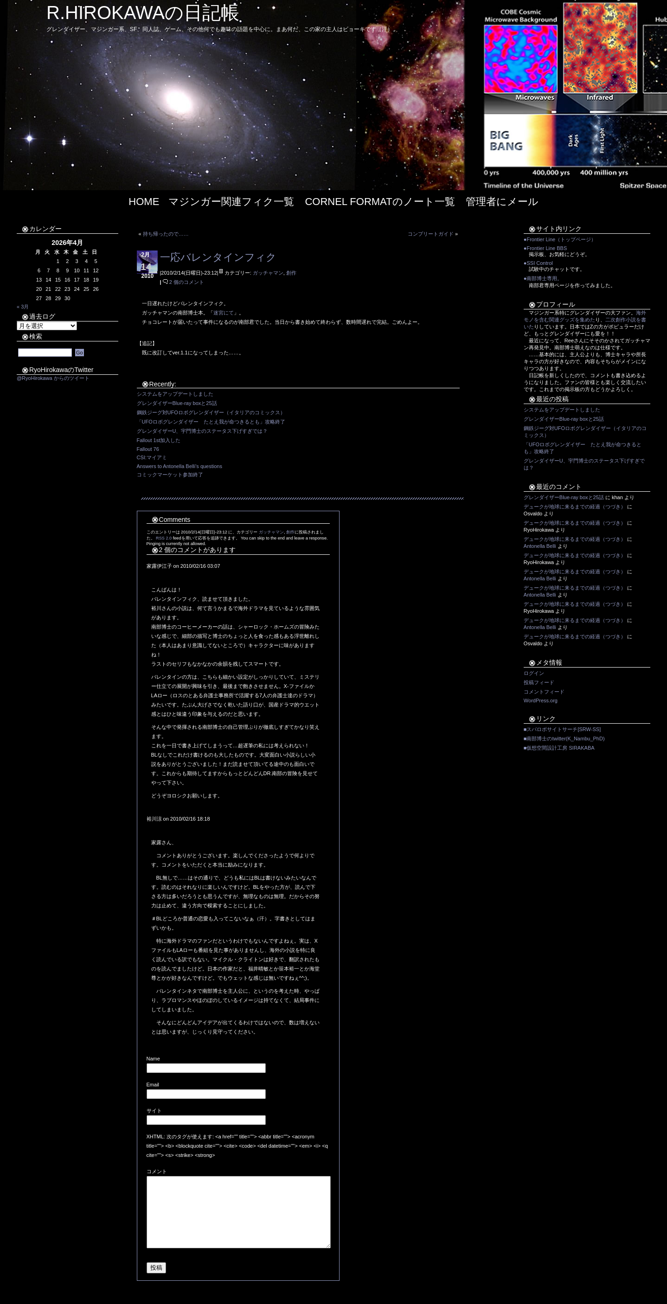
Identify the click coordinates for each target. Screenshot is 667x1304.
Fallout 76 (148, 449)
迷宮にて (223, 312)
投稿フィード (539, 682)
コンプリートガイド (431, 234)
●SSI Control (538, 263)
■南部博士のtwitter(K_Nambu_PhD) (564, 738)
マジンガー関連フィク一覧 (231, 201)
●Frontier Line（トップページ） (560, 239)
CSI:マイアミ (152, 457)
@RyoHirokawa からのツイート (53, 378)
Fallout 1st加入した (159, 440)
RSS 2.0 (164, 538)
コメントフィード (544, 691)
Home (143, 201)
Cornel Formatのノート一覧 (380, 201)
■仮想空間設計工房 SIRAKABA (559, 748)
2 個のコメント (186, 282)
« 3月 (23, 306)
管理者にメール (502, 201)
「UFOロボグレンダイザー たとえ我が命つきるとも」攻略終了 (211, 421)
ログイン (534, 673)
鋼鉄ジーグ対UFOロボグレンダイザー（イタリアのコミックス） (211, 412)
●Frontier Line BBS (545, 248)
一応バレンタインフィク (218, 257)
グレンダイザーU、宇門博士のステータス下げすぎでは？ (202, 431)
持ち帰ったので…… (166, 234)
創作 (291, 273)
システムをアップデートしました (175, 394)
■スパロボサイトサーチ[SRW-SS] (562, 729)
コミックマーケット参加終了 (170, 474)
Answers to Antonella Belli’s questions (179, 466)
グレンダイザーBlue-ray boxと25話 (177, 403)
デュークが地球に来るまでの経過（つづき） (575, 506)
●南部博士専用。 (543, 278)
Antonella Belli (540, 546)
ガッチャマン (268, 273)
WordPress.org (541, 700)
